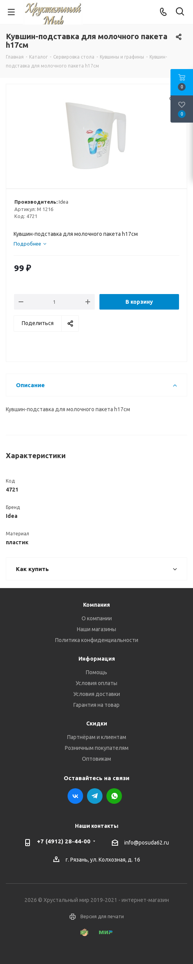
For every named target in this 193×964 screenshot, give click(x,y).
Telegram (95, 796)
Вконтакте (75, 796)
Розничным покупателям (97, 748)
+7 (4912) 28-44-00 (63, 841)
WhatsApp (114, 796)
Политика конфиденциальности (96, 640)
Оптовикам (96, 759)
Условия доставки (96, 694)
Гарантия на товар (96, 705)
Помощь (96, 672)
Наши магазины (96, 629)
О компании (97, 618)
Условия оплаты (96, 683)
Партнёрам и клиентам (96, 737)
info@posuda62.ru (146, 842)
